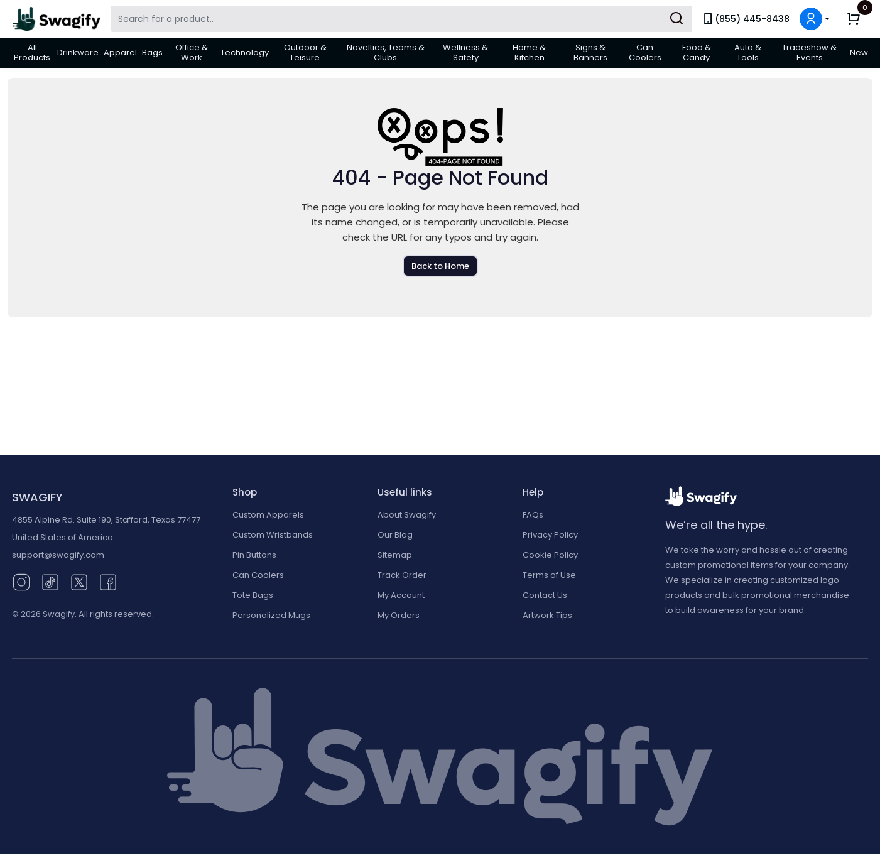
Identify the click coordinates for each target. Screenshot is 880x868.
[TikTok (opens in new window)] (50, 581)
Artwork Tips (547, 615)
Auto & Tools (747, 52)
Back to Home (440, 266)
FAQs (533, 515)
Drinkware (78, 52)
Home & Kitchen (529, 52)
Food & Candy (696, 52)
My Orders (399, 615)
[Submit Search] (676, 19)
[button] (815, 19)
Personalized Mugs (271, 615)
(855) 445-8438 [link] (746, 19)
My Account (401, 595)
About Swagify (407, 515)
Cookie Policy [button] (550, 555)
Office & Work (191, 52)
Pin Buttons (254, 555)
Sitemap (395, 555)
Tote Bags (252, 595)
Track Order (402, 575)
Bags (152, 52)
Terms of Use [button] (549, 575)
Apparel (120, 52)
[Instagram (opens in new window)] (21, 581)
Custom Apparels (268, 515)
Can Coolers (645, 52)
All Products (32, 52)
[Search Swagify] (401, 19)
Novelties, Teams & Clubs (386, 52)
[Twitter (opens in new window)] (79, 581)
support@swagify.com (58, 555)
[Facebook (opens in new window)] (108, 581)
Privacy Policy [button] (550, 535)
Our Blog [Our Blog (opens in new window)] (395, 535)
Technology (244, 52)
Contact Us (545, 595)
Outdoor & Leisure (305, 52)
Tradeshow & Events (809, 52)
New (859, 52)
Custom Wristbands (272, 535)
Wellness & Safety (465, 52)
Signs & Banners (590, 52)
